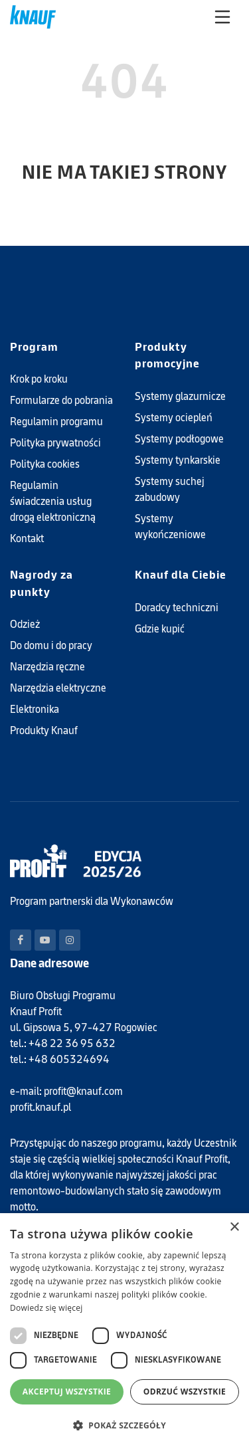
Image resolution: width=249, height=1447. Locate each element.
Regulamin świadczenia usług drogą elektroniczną (53, 501)
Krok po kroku (39, 379)
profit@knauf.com (83, 1091)
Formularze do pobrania (61, 400)
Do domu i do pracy (51, 645)
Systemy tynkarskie (177, 460)
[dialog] (124, 1330)
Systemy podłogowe (179, 439)
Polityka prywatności (55, 443)
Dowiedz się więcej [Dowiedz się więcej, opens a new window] (46, 1307)
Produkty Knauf (44, 730)
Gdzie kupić (160, 629)
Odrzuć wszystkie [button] (184, 1391)
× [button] (234, 1227)
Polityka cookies (45, 464)
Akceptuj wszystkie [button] (67, 1391)
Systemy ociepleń (173, 418)
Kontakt (27, 538)
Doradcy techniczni (176, 608)
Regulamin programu (56, 422)
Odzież (25, 624)
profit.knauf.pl (40, 1107)
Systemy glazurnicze (180, 396)
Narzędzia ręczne (47, 667)
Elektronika (34, 709)
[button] (124, 1425)
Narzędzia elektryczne (58, 688)
